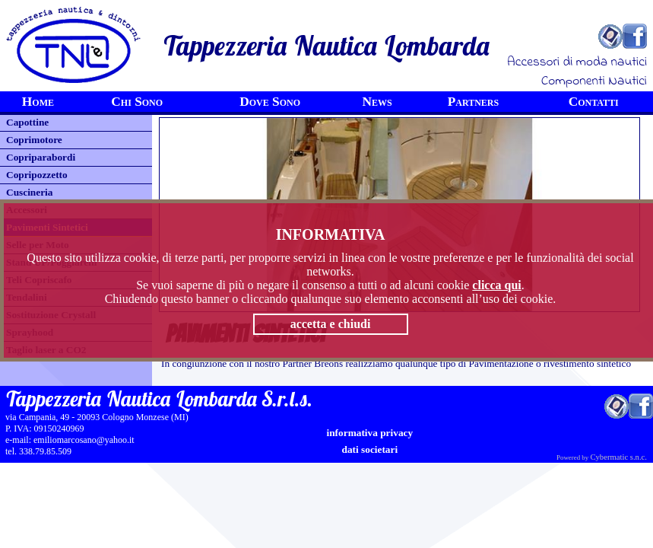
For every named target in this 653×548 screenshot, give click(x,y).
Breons (328, 363)
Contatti (594, 101)
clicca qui (496, 285)
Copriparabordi (40, 157)
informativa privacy (370, 432)
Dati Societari (369, 449)
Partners (473, 101)
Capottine (27, 122)
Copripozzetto (37, 174)
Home (38, 101)
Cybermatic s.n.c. (618, 457)
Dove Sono (269, 101)
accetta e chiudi (330, 323)
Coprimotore (34, 139)
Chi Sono (137, 101)
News (376, 101)
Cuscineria (29, 192)
